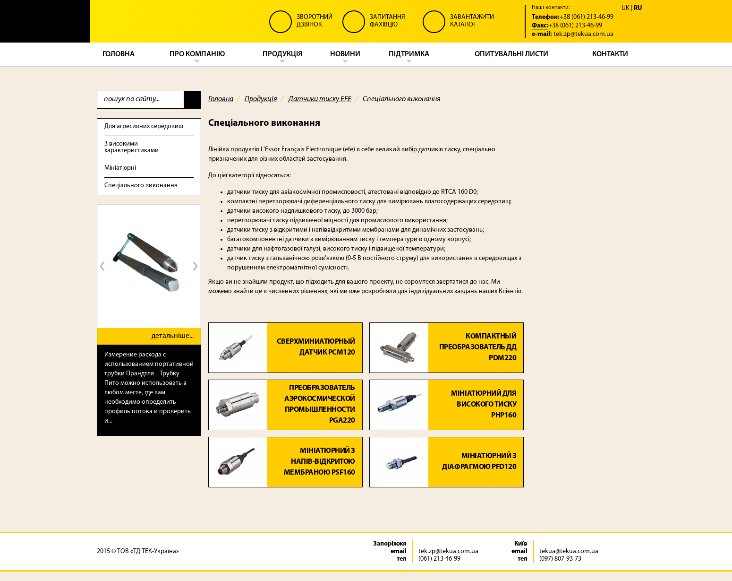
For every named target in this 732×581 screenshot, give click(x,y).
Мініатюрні (120, 168)
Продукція (261, 99)
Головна (220, 99)
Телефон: (546, 17)
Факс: (540, 26)
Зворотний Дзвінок (314, 21)
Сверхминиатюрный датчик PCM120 (316, 347)
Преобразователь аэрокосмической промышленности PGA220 (319, 405)
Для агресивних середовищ (143, 126)
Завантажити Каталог (472, 21)
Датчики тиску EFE (320, 99)
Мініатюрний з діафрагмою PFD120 (479, 461)
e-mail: (542, 34)
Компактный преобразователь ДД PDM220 (477, 347)
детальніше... (173, 336)
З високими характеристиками (131, 147)
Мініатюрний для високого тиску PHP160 (483, 404)
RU (638, 8)
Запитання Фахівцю (387, 21)
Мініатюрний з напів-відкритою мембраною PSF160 (319, 462)
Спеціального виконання (141, 185)
